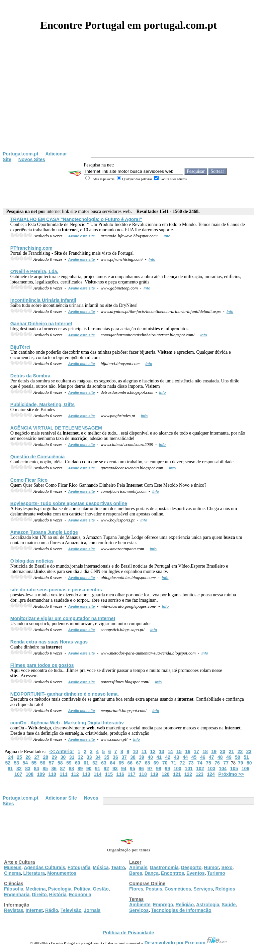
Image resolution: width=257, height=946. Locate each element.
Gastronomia (164, 867)
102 (200, 768)
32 (80, 757)
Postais (154, 889)
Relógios (225, 889)
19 (214, 751)
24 (10, 757)
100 (177, 768)
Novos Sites (31, 159)
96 (141, 768)
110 (52, 774)
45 (194, 757)
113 (86, 774)
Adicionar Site (61, 798)
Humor (211, 867)
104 (223, 768)
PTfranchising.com (31, 248)
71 (173, 762)
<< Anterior (61, 751)
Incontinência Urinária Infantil (43, 300)
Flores (136, 889)
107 (18, 774)
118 (143, 774)
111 (63, 774)
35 (106, 757)
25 (19, 757)
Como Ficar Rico (29, 480)
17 (196, 751)
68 (147, 762)
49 (229, 757)
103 (211, 768)
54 (25, 762)
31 (72, 757)
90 (89, 768)
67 (139, 762)
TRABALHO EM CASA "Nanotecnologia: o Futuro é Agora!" (76, 219)
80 (249, 762)
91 (97, 768)
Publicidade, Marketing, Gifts (42, 404)
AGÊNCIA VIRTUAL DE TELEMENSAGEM (56, 428)
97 (150, 768)
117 (131, 774)
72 (182, 762)
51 (246, 757)
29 (54, 757)
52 (7, 762)
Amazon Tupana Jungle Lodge (44, 532)
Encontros (172, 873)
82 (19, 768)
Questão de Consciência (37, 456)
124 (211, 774)
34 (98, 757)
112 (75, 774)
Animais (138, 867)
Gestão (100, 889)
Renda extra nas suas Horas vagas (49, 641)
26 (28, 757)
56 (43, 762)
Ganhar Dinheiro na (41, 323)
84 (36, 768)
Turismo (216, 873)
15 (179, 751)
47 (211, 757)
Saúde (229, 904)
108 (29, 774)
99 (167, 768)
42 (168, 757)
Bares (135, 873)
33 (89, 757)
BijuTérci (20, 347)
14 (170, 751)
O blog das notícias (32, 561)
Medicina (36, 889)
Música (100, 867)
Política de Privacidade (128, 932)
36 (115, 757)
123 (199, 774)
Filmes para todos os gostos (42, 665)
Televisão (71, 910)
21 (231, 751)
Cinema (12, 873)
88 (71, 768)
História (58, 894)
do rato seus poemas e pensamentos (56, 589)
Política (82, 889)
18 (205, 751)
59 (69, 762)
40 (150, 757)
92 (106, 768)
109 (41, 774)
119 (154, 774)
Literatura (34, 873)
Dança (152, 873)
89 (80, 768)
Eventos (195, 873)
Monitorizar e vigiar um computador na (62, 618)
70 (165, 762)
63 (103, 762)
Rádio (51, 910)
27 (36, 757)
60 (77, 762)
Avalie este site (81, 236)
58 (60, 762)
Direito (39, 894)
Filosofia (13, 889)
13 (161, 751)
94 (123, 768)
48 (220, 757)
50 (237, 757)
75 (208, 762)
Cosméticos (178, 889)
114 (97, 774)
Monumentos (61, 873)
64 (112, 762)
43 (176, 757)
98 (158, 768)
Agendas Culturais (44, 867)
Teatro (118, 867)
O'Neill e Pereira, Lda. (34, 271)
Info (167, 236)
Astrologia (207, 904)
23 (249, 751)
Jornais (92, 910)
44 (185, 757)
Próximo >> (231, 774)
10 (135, 751)
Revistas (13, 910)
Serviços (203, 889)
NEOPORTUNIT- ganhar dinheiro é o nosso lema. (64, 694)
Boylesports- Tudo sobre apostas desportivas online (68, 503)
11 (144, 751)
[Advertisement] (128, 101)
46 (202, 757)
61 (86, 762)
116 (120, 774)
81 (10, 768)
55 (34, 762)
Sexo (226, 867)
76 (217, 762)
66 (130, 762)
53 (16, 762)
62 (95, 762)
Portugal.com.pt (20, 153)
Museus (12, 867)
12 (153, 751)
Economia (80, 894)
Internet (34, 910)
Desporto (191, 867)
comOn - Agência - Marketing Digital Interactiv (67, 722)
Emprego (163, 904)
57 (51, 762)
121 (177, 774)
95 (132, 768)
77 (226, 762)
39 (141, 757)
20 (222, 751)
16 (187, 751)
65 (121, 762)
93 (115, 768)
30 (63, 757)
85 (45, 768)
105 (234, 768)
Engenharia (16, 894)
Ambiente (140, 904)
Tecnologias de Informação (181, 910)
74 (199, 762)
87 (62, 768)
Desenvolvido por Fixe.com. (186, 942)
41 (159, 757)
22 (240, 751)
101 (188, 768)
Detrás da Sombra (30, 375)
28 (45, 757)
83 (27, 768)
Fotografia (79, 867)
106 (245, 768)
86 (54, 768)
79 (240, 762)
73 (191, 762)
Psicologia (59, 889)
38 (133, 757)
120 (165, 774)
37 (124, 757)
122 (188, 774)
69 (156, 762)
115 (109, 774)
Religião (184, 904)
